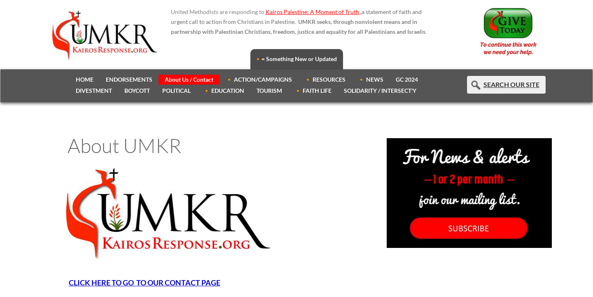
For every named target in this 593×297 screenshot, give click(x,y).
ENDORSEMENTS (129, 79)
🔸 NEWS (370, 79)
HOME (84, 79)
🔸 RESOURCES (325, 79)
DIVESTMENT (94, 90)
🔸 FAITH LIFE (313, 90)
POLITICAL (176, 90)
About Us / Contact (189, 79)
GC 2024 (407, 79)
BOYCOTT (137, 90)
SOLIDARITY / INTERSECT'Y (380, 90)
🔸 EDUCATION (223, 90)
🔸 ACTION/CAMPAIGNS (259, 79)
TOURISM (269, 90)
